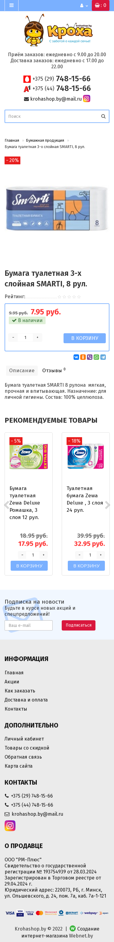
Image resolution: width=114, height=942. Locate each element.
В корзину (84, 338)
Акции (12, 682)
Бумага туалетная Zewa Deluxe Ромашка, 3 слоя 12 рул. (24, 503)
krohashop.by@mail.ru (56, 99)
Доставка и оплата (26, 700)
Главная (12, 140)
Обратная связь (23, 757)
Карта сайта (19, 766)
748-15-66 (62, 78)
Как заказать (20, 691)
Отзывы (54, 370)
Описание (22, 370)
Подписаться (79, 625)
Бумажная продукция (45, 140)
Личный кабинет (24, 739)
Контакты (16, 709)
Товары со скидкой (27, 748)
